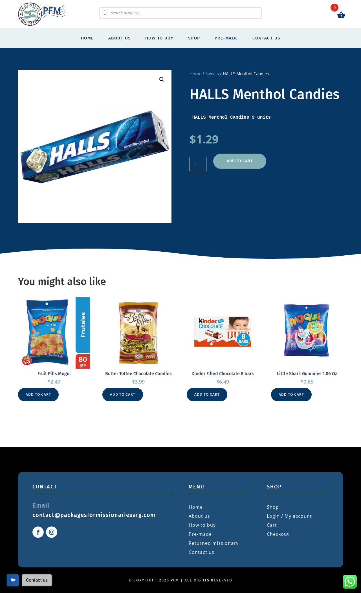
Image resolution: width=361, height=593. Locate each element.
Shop (194, 38)
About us (119, 38)
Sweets (212, 73)
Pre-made (226, 38)
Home (87, 38)
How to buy (159, 38)
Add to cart (240, 161)
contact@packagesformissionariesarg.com (93, 515)
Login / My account (289, 516)
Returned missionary (214, 543)
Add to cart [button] (38, 394)
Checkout (278, 534)
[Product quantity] (198, 164)
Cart (272, 525)
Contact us (266, 38)
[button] (162, 79)
